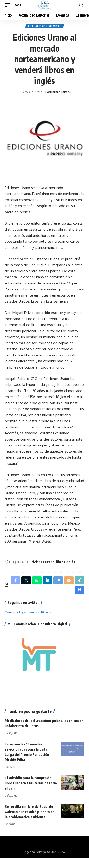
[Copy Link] (79, 580)
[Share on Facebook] (15, 580)
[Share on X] (26, 580)
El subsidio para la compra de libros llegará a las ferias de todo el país (31, 783)
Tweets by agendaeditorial (29, 612)
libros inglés (65, 562)
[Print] (79, 590)
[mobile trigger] (9, 5)
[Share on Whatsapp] (37, 580)
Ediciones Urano (41, 562)
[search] (81, 5)
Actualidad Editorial (44, 26)
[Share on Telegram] (58, 580)
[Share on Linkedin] (47, 580)
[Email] (69, 580)
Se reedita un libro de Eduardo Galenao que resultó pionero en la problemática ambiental (29, 811)
